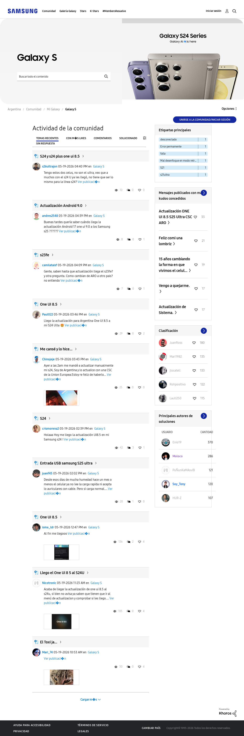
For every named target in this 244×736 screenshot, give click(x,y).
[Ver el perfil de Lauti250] (175, 398)
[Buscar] (64, 76)
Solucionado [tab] (128, 138)
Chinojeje (48, 359)
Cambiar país (151, 728)
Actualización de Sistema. (172, 309)
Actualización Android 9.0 (61, 205)
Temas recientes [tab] (47, 138)
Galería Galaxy (67, 11)
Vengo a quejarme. (174, 285)
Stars (83, 11)
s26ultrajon (49, 166)
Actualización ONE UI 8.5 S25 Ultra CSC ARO (175, 217)
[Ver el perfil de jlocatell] (175, 370)
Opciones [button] (228, 109)
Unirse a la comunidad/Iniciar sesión (204, 119)
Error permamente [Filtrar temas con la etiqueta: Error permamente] (170, 146)
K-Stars (94, 11)
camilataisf (49, 265)
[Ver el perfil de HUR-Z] (177, 498)
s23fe (44, 255)
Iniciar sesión (213, 11)
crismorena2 (50, 428)
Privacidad (21, 731)
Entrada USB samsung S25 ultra (66, 463)
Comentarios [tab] (103, 138)
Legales (83, 731)
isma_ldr (48, 527)
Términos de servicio (93, 725)
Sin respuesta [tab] (45, 143)
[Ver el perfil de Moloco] (178, 456)
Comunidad (49, 11)
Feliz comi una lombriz (170, 241)
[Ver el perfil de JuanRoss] (176, 342)
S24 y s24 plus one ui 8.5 (60, 156)
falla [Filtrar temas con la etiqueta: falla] (162, 153)
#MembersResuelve (114, 11)
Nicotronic (49, 583)
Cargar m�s (88, 699)
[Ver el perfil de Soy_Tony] (179, 484)
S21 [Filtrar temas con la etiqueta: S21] (162, 167)
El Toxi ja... (48, 642)
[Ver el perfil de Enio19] (177, 442)
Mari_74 (47, 652)
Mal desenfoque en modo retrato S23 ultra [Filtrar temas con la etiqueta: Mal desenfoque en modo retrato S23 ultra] (179, 160)
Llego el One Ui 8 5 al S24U (62, 572)
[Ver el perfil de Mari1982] (176, 356)
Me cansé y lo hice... (56, 349)
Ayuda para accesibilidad (31, 725)
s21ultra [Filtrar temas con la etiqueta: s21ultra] (164, 174)
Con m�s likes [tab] (76, 138)
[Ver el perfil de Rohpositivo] (178, 384)
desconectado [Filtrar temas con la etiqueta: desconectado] (168, 139)
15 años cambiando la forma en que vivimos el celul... (174, 265)
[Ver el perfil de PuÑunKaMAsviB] (184, 470)
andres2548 (50, 216)
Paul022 (47, 314)
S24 (43, 418)
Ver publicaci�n (89, 182)
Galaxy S (98, 166)
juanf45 (47, 473)
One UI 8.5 (48, 304)
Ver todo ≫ (183, 193)
